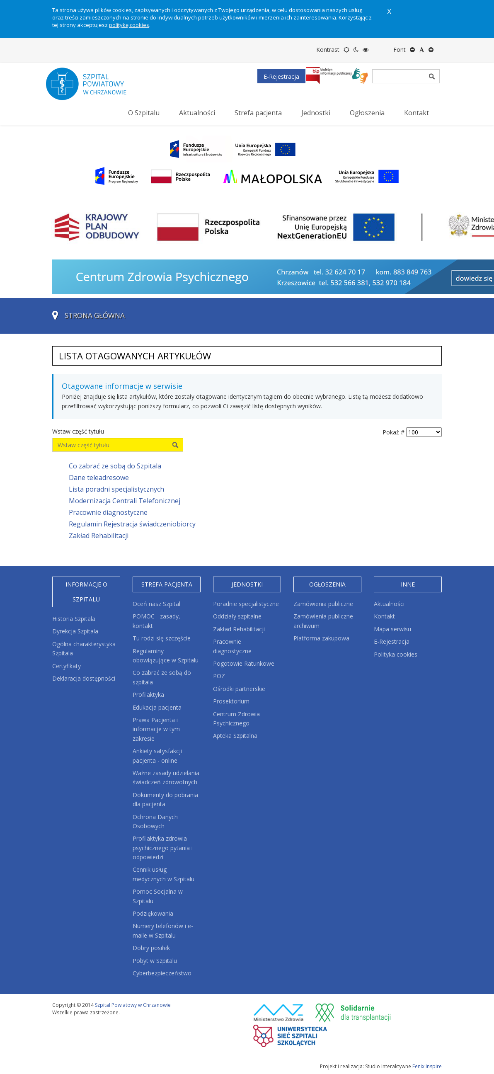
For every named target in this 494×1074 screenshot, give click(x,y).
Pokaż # (393, 432)
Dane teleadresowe (99, 477)
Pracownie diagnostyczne (108, 512)
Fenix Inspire (427, 1066)
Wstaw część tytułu (79, 431)
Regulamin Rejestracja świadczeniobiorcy (132, 524)
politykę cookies (129, 25)
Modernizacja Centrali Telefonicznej (124, 500)
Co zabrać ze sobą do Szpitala (115, 465)
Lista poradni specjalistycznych (116, 489)
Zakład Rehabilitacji (98, 535)
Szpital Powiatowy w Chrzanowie (133, 1005)
